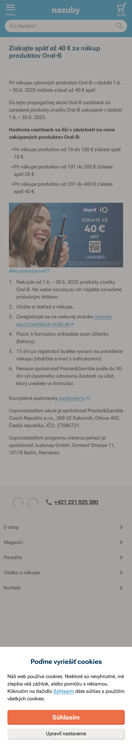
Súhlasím (63, 691)
